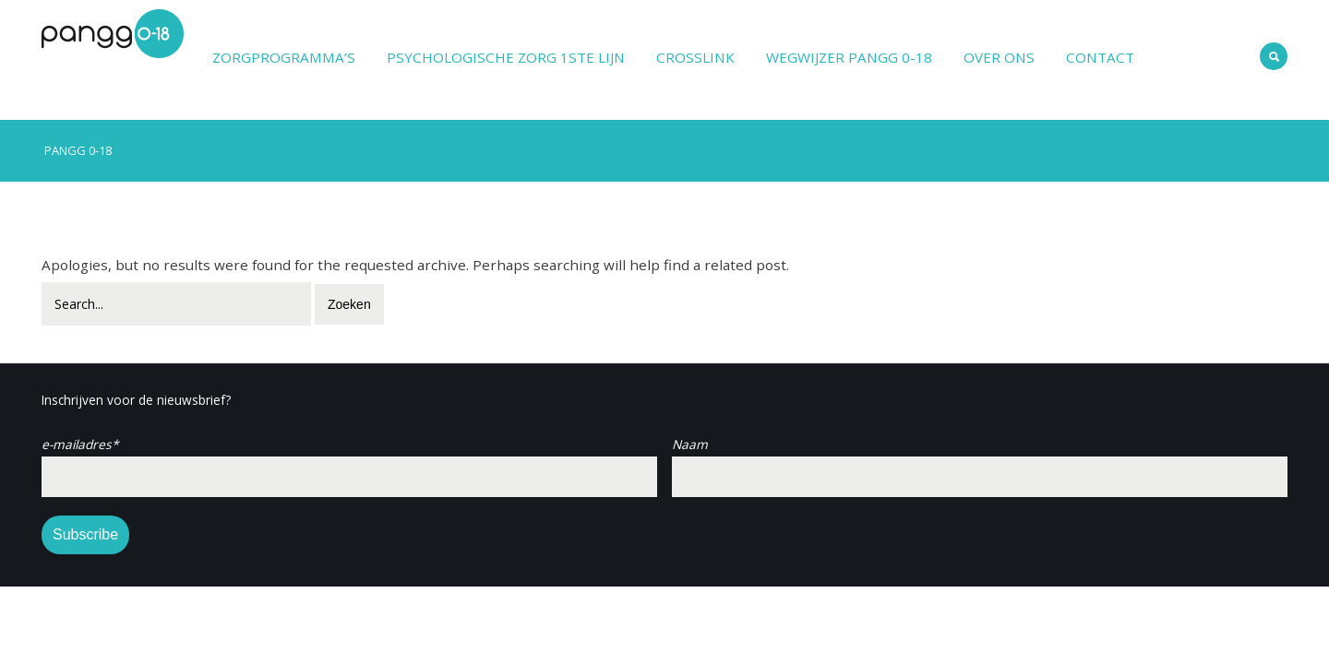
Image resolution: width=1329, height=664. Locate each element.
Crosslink (695, 57)
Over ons (999, 57)
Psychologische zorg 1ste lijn (506, 57)
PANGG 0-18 (77, 150)
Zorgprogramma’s (283, 57)
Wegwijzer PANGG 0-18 (849, 57)
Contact (1100, 57)
